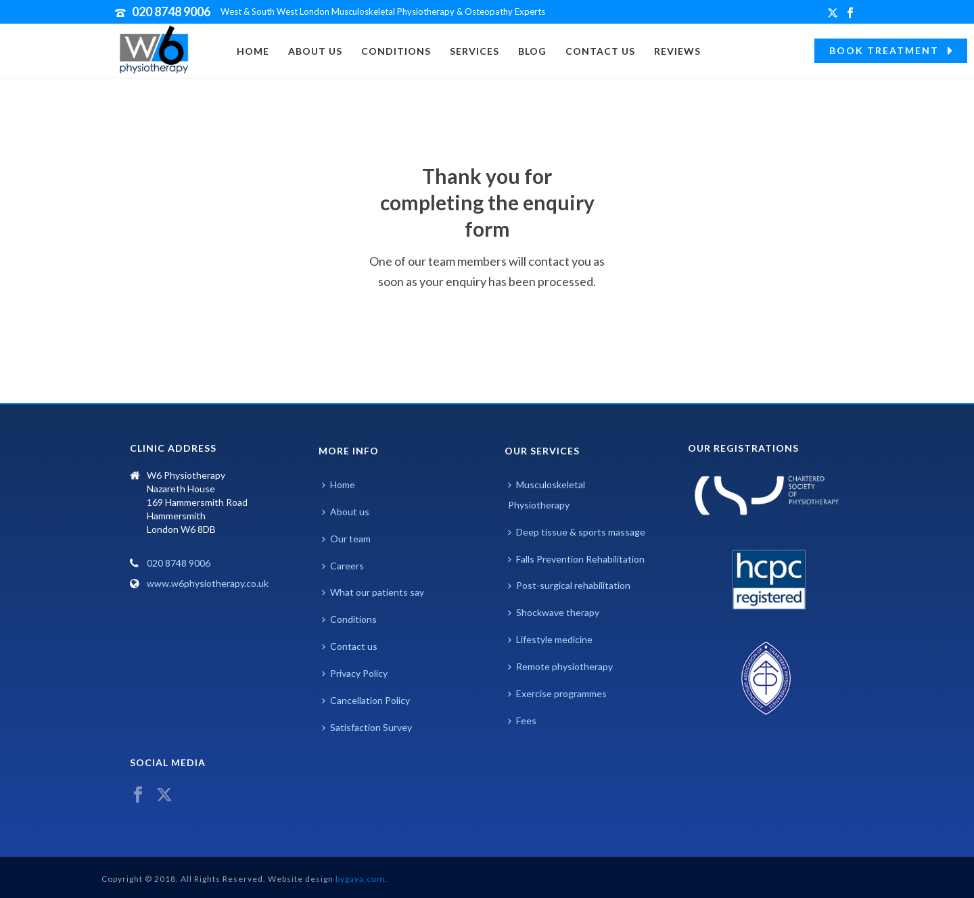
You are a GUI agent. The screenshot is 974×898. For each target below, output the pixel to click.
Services (474, 51)
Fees (522, 720)
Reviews (677, 51)
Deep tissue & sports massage (576, 532)
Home (253, 51)
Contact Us (600, 51)
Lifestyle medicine (550, 639)
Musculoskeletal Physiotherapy (546, 495)
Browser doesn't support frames (208, 668)
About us (315, 51)
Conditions (396, 51)
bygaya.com (360, 879)
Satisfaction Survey (367, 727)
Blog (532, 51)
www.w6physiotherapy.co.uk (208, 583)
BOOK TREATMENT (890, 50)
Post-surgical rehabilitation (569, 585)
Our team (346, 538)
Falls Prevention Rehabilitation (576, 559)
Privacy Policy (355, 673)
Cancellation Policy (366, 700)
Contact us (349, 646)
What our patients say (373, 592)
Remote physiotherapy (560, 666)
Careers (343, 565)
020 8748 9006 (171, 11)
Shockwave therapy (553, 612)
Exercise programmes (557, 693)
